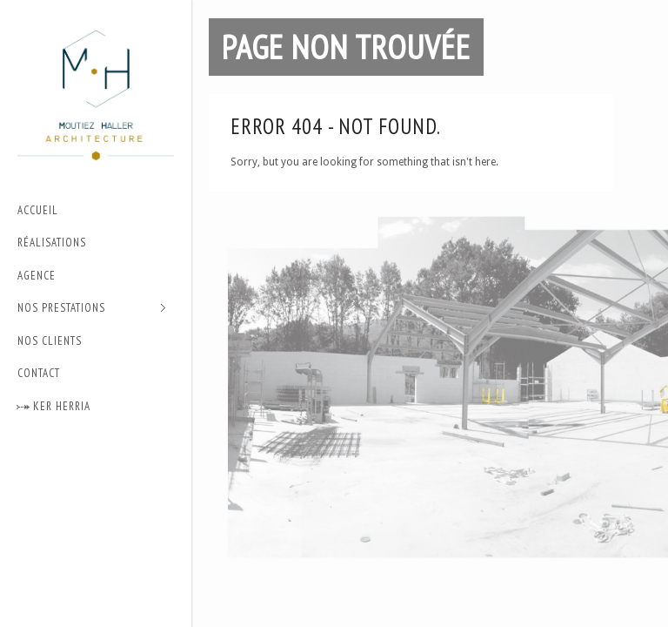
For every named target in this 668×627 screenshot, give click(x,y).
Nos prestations (91, 308)
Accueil (37, 210)
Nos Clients (49, 341)
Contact (38, 373)
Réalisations (51, 242)
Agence (36, 275)
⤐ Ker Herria (53, 406)
